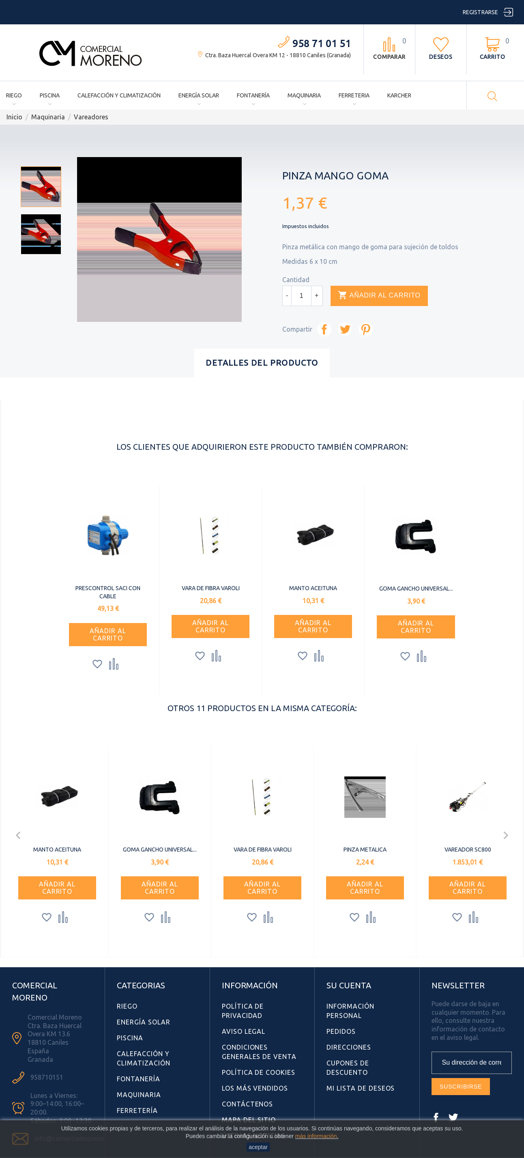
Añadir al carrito (379, 295)
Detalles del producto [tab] (262, 362)
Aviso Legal (244, 1031)
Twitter (453, 1117)
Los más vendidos (255, 1088)
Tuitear (345, 329)
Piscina (50, 95)
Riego (14, 95)
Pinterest (366, 329)
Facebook (436, 1117)
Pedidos (341, 1031)
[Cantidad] (301, 296)
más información (316, 1136)
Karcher (399, 95)
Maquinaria (304, 95)
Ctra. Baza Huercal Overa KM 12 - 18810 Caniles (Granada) (278, 55)
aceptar (258, 1147)
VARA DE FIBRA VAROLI (211, 588)
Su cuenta (348, 985)
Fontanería (253, 95)
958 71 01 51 (321, 43)
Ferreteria (354, 95)
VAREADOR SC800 (468, 849)
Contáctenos (247, 1104)
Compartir (324, 329)
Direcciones (348, 1047)
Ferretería (137, 1110)
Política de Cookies (258, 1072)
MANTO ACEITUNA (313, 588)
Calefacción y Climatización (119, 95)
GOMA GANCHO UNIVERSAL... (416, 588)
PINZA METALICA (365, 849)
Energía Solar (198, 95)
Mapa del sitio (249, 1119)
